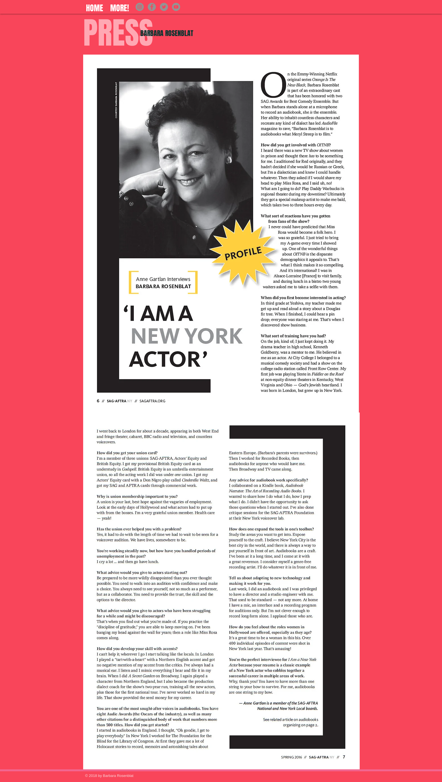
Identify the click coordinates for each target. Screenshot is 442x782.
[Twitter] (164, 7)
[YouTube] (176, 7)
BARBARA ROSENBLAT (166, 33)
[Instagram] (140, 7)
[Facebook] (152, 7)
